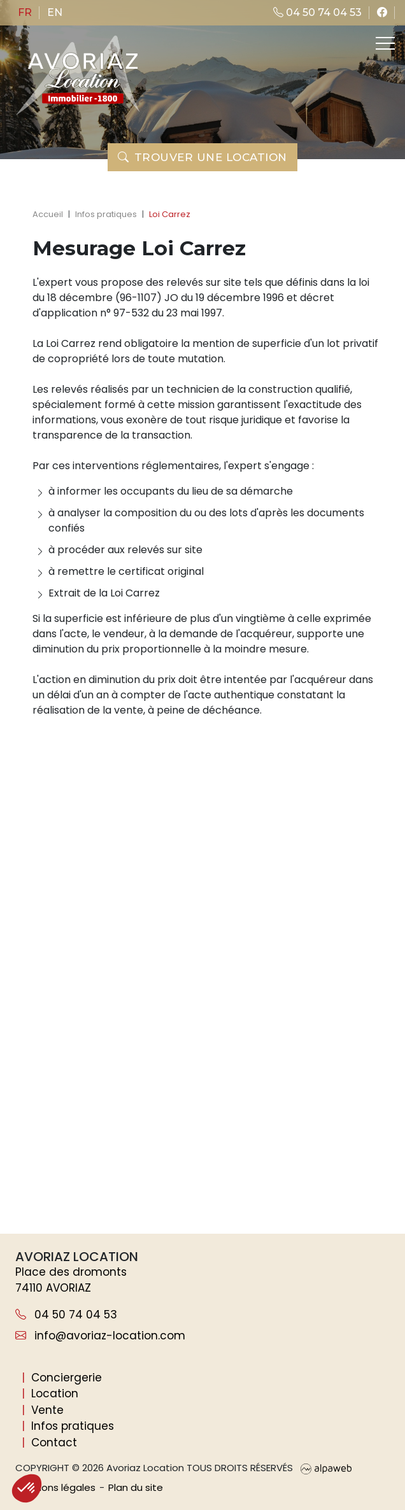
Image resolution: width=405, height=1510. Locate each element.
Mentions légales (55, 1487)
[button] (26, 1488)
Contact (54, 1442)
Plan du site (135, 1487)
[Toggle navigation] (384, 43)
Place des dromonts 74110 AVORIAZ (71, 1280)
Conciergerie (66, 1377)
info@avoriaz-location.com (100, 1335)
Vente (47, 1410)
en (54, 12)
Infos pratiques (106, 214)
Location (54, 1393)
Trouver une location (202, 157)
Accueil (47, 214)
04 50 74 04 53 (317, 12)
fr (25, 12)
